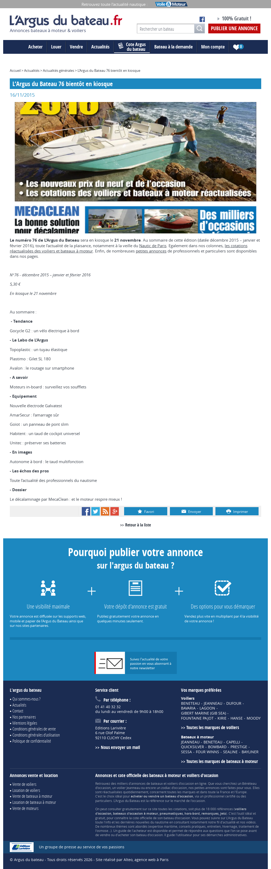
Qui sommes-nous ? (26, 699)
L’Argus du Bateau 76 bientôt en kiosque (109, 70)
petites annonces (151, 251)
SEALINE (230, 752)
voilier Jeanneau (128, 788)
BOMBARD (217, 746)
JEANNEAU (213, 703)
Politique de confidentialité (31, 741)
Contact (17, 711)
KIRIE (222, 718)
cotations (180, 809)
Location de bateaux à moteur (34, 802)
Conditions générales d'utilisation (36, 735)
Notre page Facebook (202, 19)
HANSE (237, 718)
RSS (105, 511)
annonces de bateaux (147, 783)
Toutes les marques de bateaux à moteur (222, 761)
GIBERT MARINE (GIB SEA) (203, 713)
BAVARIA (188, 708)
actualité (229, 822)
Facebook (86, 511)
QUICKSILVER (192, 746)
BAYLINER (250, 752)
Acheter (35, 46)
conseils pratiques (192, 826)
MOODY (254, 718)
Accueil (15, 70)
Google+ (114, 511)
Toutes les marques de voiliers (212, 727)
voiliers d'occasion (180, 783)
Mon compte (213, 46)
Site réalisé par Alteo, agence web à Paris (132, 859)
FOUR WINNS (207, 752)
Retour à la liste (138, 525)
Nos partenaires (24, 717)
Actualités (100, 46)
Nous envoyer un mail (120, 747)
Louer (56, 46)
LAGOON (207, 708)
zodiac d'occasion (174, 788)
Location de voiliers (26, 790)
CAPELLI (233, 742)
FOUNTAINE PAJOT (197, 718)
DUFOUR (233, 703)
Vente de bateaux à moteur (32, 796)
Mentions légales (24, 723)
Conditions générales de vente (34, 729)
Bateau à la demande (173, 46)
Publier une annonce (234, 28)
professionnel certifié (220, 796)
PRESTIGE (239, 746)
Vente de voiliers (24, 784)
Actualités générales (58, 70)
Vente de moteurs (25, 808)
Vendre (76, 46)
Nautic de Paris (152, 245)
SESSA (186, 752)
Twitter (95, 511)
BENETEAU (190, 703)
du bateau (132, 46)
